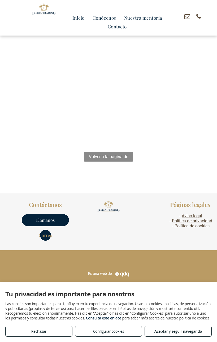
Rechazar (38, 331)
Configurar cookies (108, 331)
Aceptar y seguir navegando (178, 331)
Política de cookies (192, 225)
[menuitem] (78, 18)
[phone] (198, 17)
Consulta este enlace (103, 318)
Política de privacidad (192, 220)
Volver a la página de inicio (108, 158)
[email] (187, 17)
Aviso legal (192, 215)
